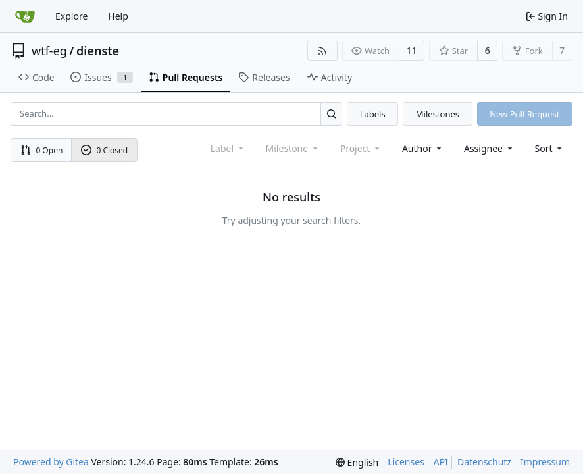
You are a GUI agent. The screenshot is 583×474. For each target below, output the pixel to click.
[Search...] (331, 113)
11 (412, 50)
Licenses (406, 462)
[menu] (549, 148)
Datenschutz (484, 462)
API (441, 462)
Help (118, 16)
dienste (97, 50)
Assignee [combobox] (489, 148)
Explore (71, 16)
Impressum (545, 462)
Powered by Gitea (51, 462)
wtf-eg (49, 50)
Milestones (437, 114)
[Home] (25, 16)
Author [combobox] (423, 148)
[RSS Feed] (322, 51)
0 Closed (104, 150)
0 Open (41, 150)
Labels (373, 114)
